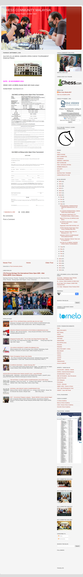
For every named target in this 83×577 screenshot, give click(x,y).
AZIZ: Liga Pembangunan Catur (65, 388)
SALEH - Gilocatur (62, 384)
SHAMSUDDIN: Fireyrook (63, 374)
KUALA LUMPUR (61, 363)
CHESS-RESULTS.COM (63, 175)
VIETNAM (59, 338)
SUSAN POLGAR (61, 378)
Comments (61, 539)
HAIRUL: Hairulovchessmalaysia (65, 371)
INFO (58, 171)
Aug (61, 246)
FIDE (58, 328)
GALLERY (59, 169)
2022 (60, 186)
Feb (61, 253)
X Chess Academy (62, 400)
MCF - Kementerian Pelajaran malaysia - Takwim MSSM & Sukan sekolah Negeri (31, 397)
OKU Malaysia (60, 380)
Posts (60, 536)
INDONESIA (60, 336)
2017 (60, 193)
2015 (60, 258)
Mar (61, 251)
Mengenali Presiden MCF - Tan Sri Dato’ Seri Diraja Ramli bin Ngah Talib (29, 339)
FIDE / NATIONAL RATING (64, 164)
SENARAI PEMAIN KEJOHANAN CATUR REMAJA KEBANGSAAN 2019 (29, 330)
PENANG (59, 346)
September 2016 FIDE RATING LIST (69, 225)
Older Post (49, 263)
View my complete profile (63, 94)
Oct (61, 201)
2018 (60, 190)
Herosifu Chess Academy (63, 407)
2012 (60, 265)
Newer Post (7, 263)
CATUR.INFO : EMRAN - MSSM (65, 369)
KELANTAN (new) (61, 342)
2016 (60, 195)
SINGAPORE (60, 340)
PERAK (59, 359)
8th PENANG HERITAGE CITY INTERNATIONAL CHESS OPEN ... (70, 215)
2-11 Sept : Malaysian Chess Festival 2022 (68, 286)
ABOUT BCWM (61, 154)
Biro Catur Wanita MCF (65, 92)
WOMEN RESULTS (62, 166)
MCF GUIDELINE (61, 162)
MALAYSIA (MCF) (61, 330)
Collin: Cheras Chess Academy (65, 404)
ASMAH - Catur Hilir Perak (64, 390)
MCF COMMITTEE (62, 156)
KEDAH (59, 353)
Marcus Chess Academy (63, 402)
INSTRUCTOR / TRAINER (64, 173)
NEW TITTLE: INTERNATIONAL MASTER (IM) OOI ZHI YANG (26, 321)
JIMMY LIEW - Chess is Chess (65, 386)
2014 (60, 261)
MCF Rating (60, 332)
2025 (60, 181)
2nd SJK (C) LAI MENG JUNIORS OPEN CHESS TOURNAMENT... (69, 243)
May (61, 249)
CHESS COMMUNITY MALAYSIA (27, 10)
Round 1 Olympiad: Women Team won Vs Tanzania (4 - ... (70, 239)
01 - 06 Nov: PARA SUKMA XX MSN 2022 (68, 281)
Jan (61, 256)
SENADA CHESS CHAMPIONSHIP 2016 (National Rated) (69, 236)
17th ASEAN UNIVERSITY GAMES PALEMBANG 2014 (24, 347)
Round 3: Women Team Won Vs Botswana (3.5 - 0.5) (68, 232)
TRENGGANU (60, 361)
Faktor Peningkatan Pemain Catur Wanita (21, 356)
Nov (61, 199)
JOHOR (59, 357)
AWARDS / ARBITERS (63, 160)
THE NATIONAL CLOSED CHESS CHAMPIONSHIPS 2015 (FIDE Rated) (29, 379)
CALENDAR (60, 158)
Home (28, 263)
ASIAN (59, 334)
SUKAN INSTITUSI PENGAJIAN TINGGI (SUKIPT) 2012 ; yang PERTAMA (22, 373)
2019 (60, 188)
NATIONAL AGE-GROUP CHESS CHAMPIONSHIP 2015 (25, 388)
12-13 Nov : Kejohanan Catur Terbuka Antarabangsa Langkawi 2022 (67, 278)
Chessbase (60, 382)
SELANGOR (60, 351)
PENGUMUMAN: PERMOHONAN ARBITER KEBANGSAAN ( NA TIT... (69, 207)
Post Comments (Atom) (16, 266)
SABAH (59, 355)
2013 (60, 263)
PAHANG (59, 344)
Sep (61, 204)
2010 (60, 270)
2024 (60, 183)
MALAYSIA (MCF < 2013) (63, 349)
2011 (60, 267)
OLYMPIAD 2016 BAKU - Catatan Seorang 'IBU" (22, 365)
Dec (61, 197)
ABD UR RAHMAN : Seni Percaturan (66, 376)
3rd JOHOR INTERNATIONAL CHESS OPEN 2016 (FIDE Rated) (70, 211)
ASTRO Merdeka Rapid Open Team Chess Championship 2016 (69, 228)
